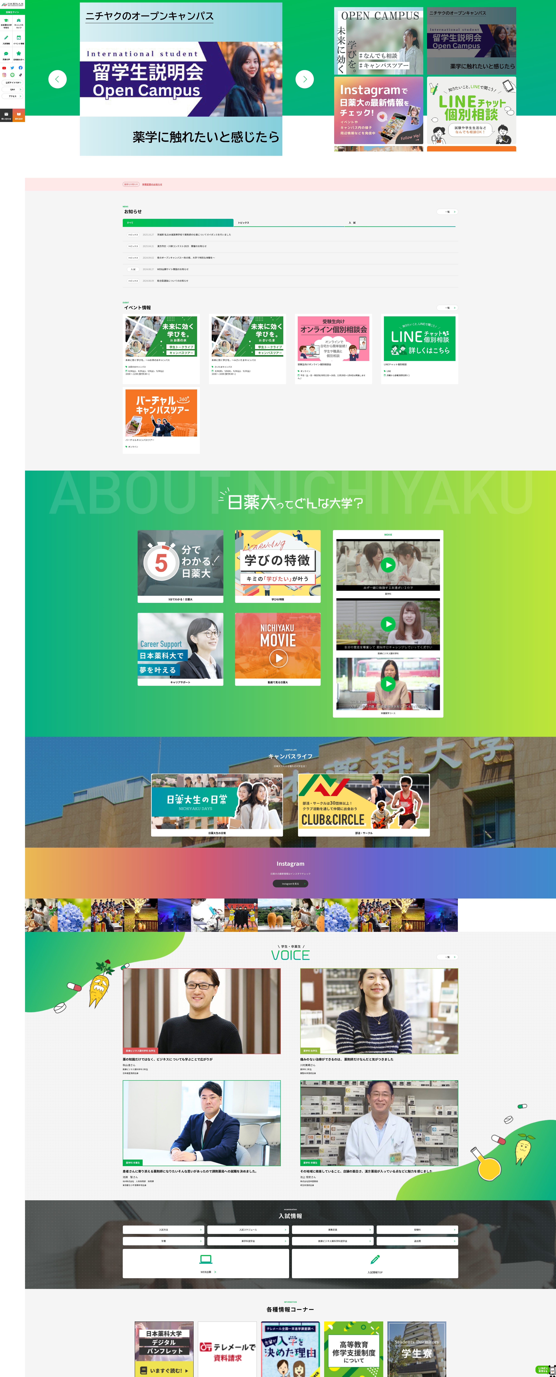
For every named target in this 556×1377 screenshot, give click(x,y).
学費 (163, 1241)
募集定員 (332, 1229)
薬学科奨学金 (248, 1241)
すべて (130, 222)
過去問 (417, 1241)
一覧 (447, 211)
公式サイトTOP (12, 82)
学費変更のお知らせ (152, 184)
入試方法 (163, 1229)
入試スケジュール (248, 1229)
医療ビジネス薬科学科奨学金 (332, 1241)
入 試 (352, 222)
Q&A (12, 89)
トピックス (243, 222)
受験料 (417, 1229)
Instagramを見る (290, 883)
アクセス (12, 96)
